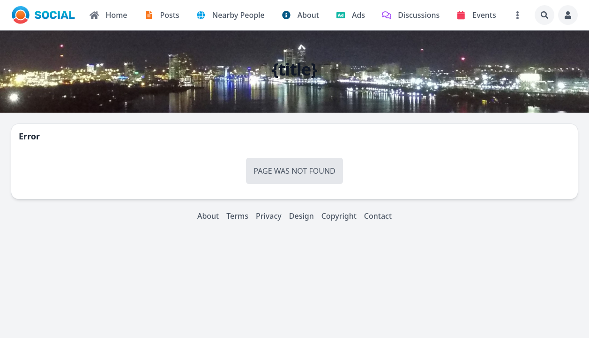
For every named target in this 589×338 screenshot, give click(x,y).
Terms (237, 216)
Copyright (339, 216)
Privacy (269, 216)
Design (301, 216)
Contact (378, 216)
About (208, 216)
